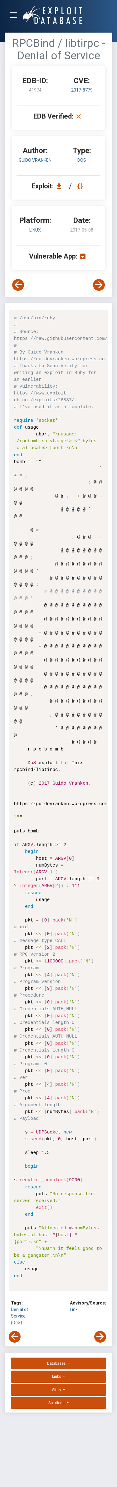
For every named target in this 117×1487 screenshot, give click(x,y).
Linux (35, 230)
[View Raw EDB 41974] (80, 186)
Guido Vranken (35, 160)
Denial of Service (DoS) (19, 1316)
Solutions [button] (57, 1403)
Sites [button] (57, 1390)
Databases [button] (57, 1363)
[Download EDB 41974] (60, 186)
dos (81, 160)
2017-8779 (82, 90)
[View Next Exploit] (99, 285)
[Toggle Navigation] (15, 15)
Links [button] (57, 1376)
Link (74, 1309)
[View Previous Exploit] (18, 285)
